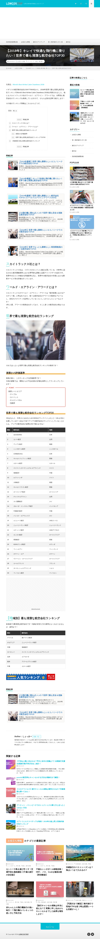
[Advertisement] (50, 23)
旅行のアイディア (39, 42)
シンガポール (11, 865)
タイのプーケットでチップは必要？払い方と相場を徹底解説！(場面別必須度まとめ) (81, 207)
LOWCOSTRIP (23, 934)
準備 (89, 863)
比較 (36, 61)
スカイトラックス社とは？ (19, 123)
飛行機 (40, 61)
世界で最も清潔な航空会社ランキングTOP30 (28, 137)
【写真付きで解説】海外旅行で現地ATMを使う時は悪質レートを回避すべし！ (80, 906)
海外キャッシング (87, 900)
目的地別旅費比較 (12, 42)
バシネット (11, 902)
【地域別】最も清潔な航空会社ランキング (24, 141)
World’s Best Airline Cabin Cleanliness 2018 (28, 84)
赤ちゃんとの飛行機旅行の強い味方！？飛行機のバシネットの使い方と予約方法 (19, 910)
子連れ (23, 865)
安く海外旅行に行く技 (55, 42)
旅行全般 (28, 865)
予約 (39, 902)
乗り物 (18, 865)
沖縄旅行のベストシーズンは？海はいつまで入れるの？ (79, 868)
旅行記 (68, 42)
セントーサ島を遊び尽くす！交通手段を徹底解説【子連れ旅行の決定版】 (19, 872)
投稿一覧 (36, 736)
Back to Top (50, 927)
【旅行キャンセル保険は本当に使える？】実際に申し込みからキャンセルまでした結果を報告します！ (49, 909)
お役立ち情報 (25, 42)
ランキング (31, 61)
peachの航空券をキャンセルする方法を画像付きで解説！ (38, 777)
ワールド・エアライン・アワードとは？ (23, 126)
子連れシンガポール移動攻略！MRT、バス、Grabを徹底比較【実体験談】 (49, 872)
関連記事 (23, 119)
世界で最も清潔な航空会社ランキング (23, 130)
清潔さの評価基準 (19, 134)
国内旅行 (78, 863)
